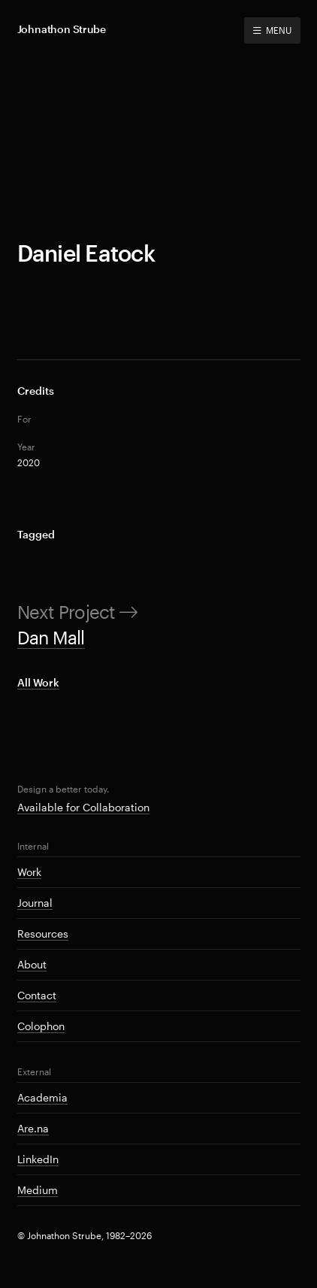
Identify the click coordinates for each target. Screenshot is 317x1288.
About (32, 964)
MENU (272, 30)
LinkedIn (38, 1159)
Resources (42, 933)
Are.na (33, 1128)
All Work (38, 682)
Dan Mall (51, 637)
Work (29, 871)
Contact (36, 995)
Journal (35, 902)
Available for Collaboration (83, 807)
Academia (42, 1097)
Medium (37, 1189)
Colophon (41, 1026)
